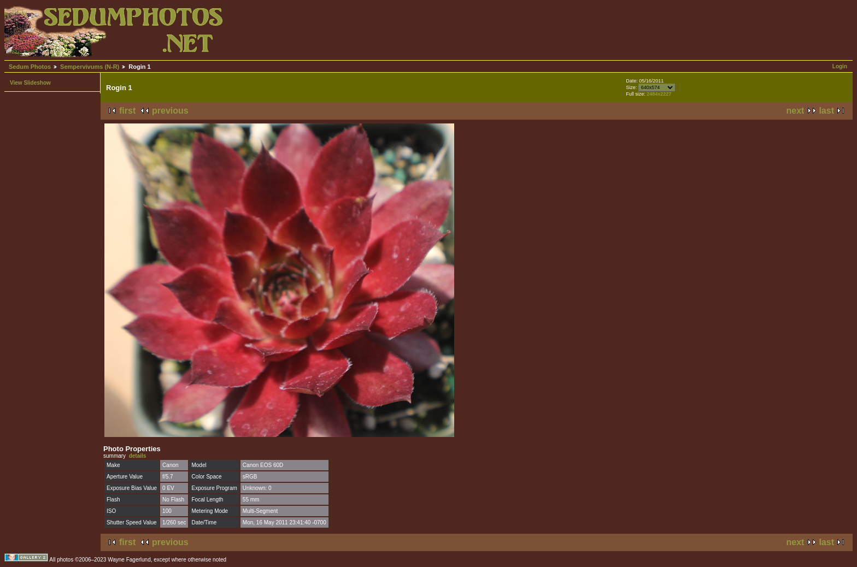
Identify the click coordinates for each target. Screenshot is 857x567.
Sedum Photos (30, 66)
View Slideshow (30, 83)
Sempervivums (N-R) (89, 66)
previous (170, 110)
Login (839, 66)
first (127, 110)
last (826, 110)
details (137, 456)
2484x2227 (659, 94)
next (795, 110)
